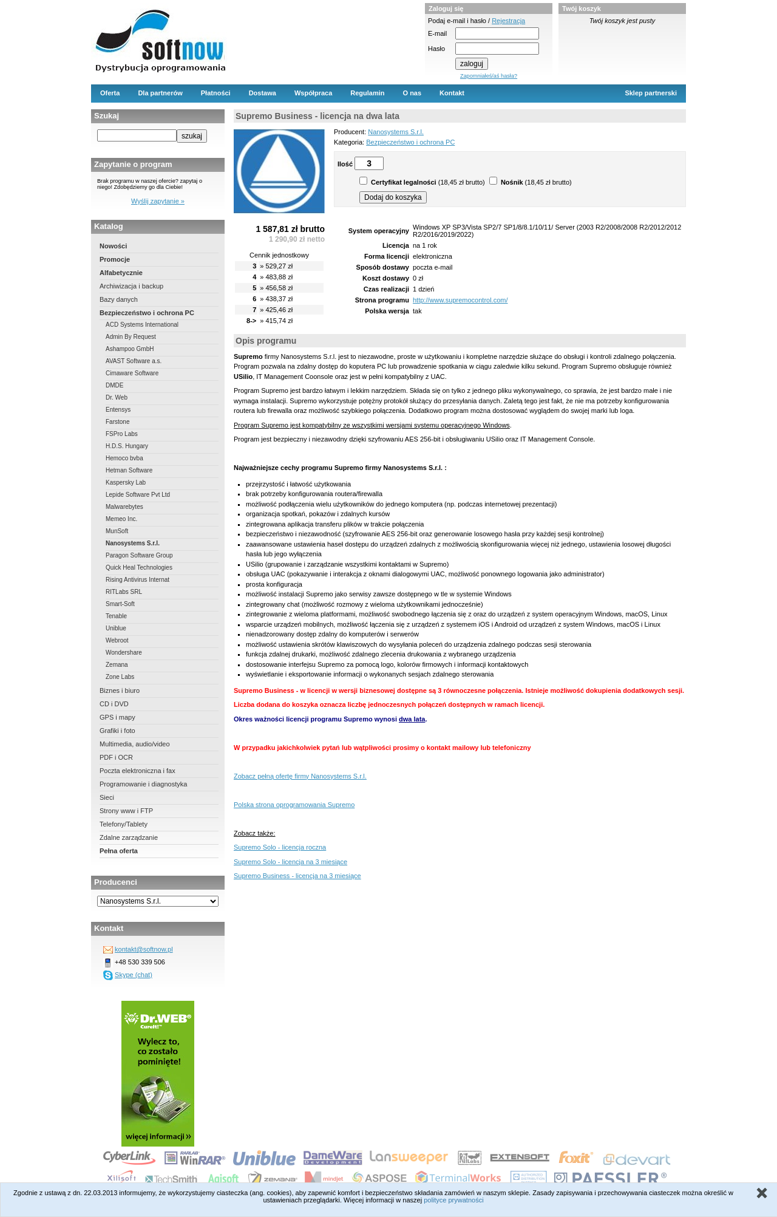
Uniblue (116, 628)
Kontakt (451, 93)
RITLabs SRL (124, 591)
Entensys (118, 409)
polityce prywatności (453, 1200)
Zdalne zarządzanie (129, 837)
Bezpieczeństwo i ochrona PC (147, 312)
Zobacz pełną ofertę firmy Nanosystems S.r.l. (300, 776)
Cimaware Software (132, 373)
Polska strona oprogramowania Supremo (294, 804)
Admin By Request (131, 336)
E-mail (437, 33)
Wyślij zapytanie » (158, 201)
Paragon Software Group (139, 555)
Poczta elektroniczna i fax (137, 770)
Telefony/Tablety (124, 824)
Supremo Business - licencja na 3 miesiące (297, 875)
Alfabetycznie (121, 272)
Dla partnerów (160, 93)
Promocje (115, 259)
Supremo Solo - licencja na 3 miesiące (290, 861)
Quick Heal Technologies (139, 567)
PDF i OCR (116, 757)
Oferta (110, 93)
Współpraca (313, 93)
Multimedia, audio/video (135, 744)
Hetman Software (129, 470)
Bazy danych (119, 299)
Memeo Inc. (121, 519)
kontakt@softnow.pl (144, 949)
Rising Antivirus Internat (137, 579)
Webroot (117, 640)
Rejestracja (508, 20)
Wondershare (124, 652)
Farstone (117, 421)
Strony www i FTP (126, 810)
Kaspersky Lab (126, 482)
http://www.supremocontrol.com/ (460, 300)
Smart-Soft (120, 604)
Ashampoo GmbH (130, 349)
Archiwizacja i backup (131, 286)
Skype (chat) (133, 974)
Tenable (116, 616)
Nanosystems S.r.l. (133, 543)
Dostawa (262, 93)
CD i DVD (114, 703)
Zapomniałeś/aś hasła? (488, 76)
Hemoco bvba (124, 458)
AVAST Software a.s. (133, 361)
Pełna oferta (119, 850)
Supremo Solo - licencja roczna (280, 847)
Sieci (107, 797)
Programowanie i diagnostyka (143, 784)
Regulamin (367, 93)
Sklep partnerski (651, 93)
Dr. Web (116, 397)
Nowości (113, 246)
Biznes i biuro (120, 690)
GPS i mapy (117, 717)
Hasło (436, 48)
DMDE (114, 385)
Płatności (216, 93)
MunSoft (117, 531)
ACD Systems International (142, 324)
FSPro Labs (122, 434)
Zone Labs (120, 676)
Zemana (117, 664)
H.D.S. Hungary (127, 446)
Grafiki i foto (117, 730)
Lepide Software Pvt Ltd (138, 494)
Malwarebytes (124, 506)
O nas (412, 93)
